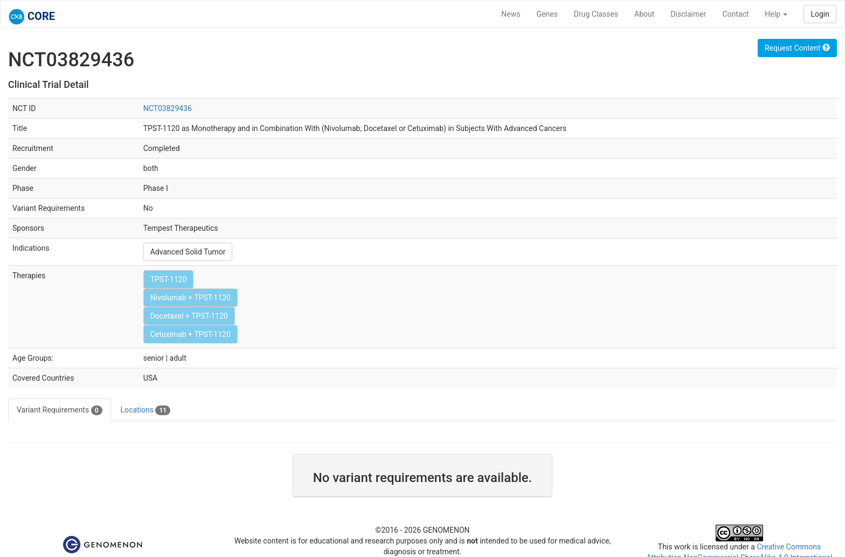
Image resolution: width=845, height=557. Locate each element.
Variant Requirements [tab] (59, 410)
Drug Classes (596, 14)
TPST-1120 (168, 279)
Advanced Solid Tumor (188, 251)
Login (820, 14)
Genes (547, 14)
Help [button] (776, 14)
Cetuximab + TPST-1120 (190, 334)
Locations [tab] (146, 410)
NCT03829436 (167, 108)
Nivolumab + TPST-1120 (190, 297)
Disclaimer (688, 14)
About (644, 14)
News (510, 14)
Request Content (797, 48)
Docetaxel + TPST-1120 (189, 316)
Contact (735, 14)
